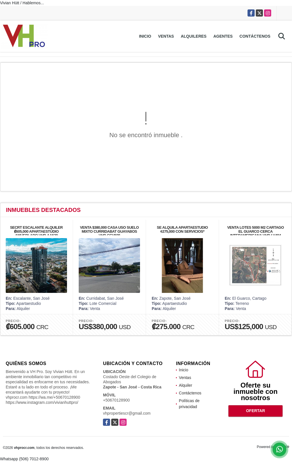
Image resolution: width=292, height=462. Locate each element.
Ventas (166, 36)
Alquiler (185, 385)
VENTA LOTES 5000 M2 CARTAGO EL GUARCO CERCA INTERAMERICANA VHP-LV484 (255, 231)
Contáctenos (255, 36)
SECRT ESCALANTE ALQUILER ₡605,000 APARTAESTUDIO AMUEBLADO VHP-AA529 (36, 231)
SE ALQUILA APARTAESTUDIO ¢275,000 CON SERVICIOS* (182, 229)
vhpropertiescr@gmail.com (127, 413)
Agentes (223, 36)
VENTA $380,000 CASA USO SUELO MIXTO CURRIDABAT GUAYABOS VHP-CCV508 (109, 231)
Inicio (145, 36)
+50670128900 (116, 400)
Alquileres (193, 36)
